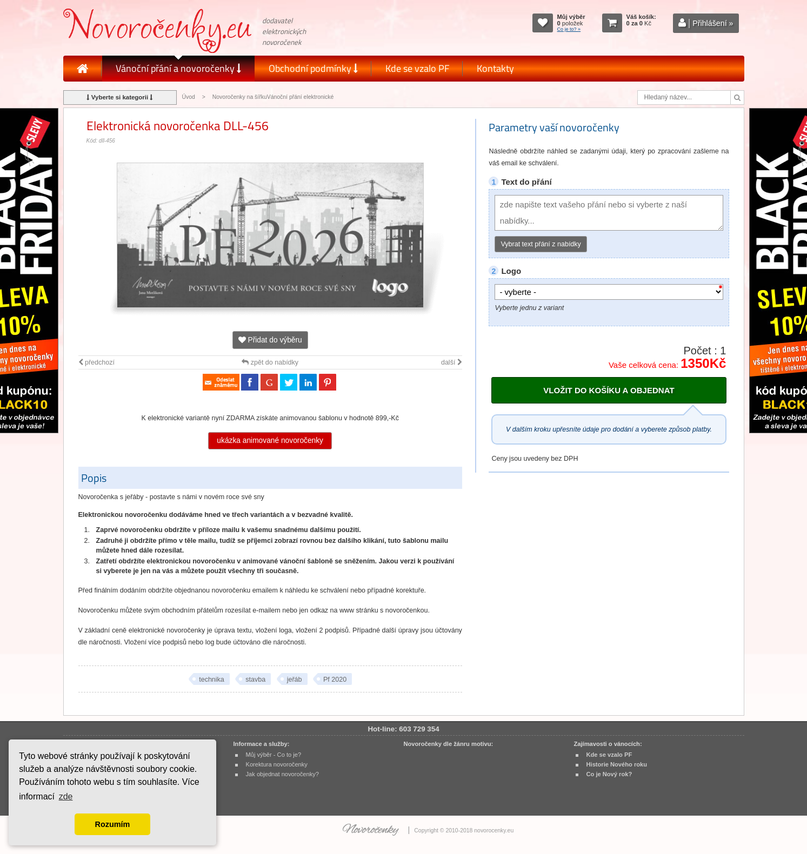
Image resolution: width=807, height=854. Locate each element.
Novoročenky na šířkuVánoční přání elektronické (273, 97)
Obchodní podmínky (313, 68)
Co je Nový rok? (609, 774)
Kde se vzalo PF (417, 68)
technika (211, 679)
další (451, 362)
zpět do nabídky (270, 362)
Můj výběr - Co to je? (274, 754)
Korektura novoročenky (277, 764)
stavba (255, 679)
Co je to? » (569, 29)
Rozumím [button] (112, 824)
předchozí (96, 362)
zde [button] (66, 796)
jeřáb (294, 679)
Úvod (188, 97)
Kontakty (495, 68)
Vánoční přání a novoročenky (178, 68)
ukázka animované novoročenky (270, 440)
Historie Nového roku (617, 764)
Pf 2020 (334, 679)
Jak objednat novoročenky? (282, 774)
